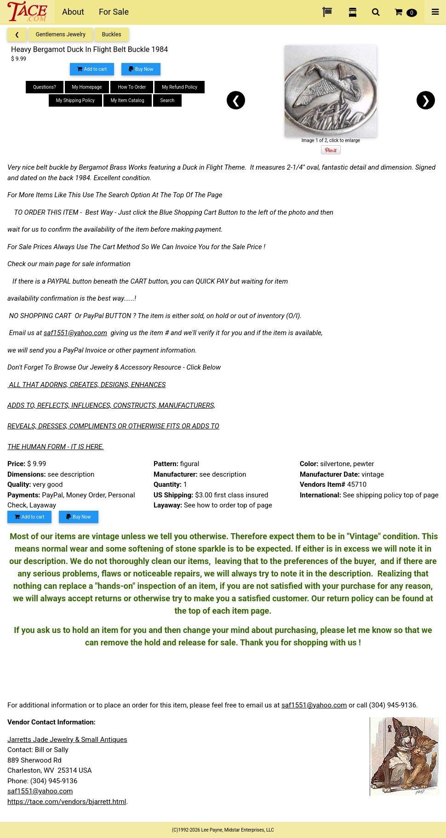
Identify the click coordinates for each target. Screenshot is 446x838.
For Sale (114, 12)
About (73, 12)
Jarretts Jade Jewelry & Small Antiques (67, 739)
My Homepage (87, 87)
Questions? (44, 87)
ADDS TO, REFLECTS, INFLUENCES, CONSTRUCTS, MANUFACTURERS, (111, 405)
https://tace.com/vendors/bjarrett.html (66, 802)
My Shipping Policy (75, 100)
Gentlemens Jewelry (61, 34)
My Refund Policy (179, 87)
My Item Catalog (127, 100)
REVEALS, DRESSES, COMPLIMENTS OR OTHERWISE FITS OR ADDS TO (113, 426)
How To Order (132, 87)
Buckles (111, 34)
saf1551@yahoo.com (75, 333)
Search (167, 100)
